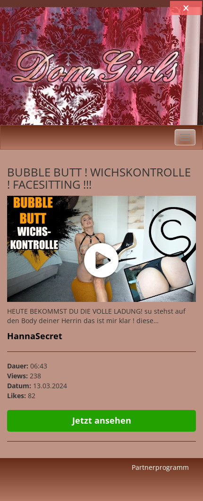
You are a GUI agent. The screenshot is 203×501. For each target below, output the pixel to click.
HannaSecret (34, 336)
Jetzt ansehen (101, 420)
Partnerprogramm (160, 467)
